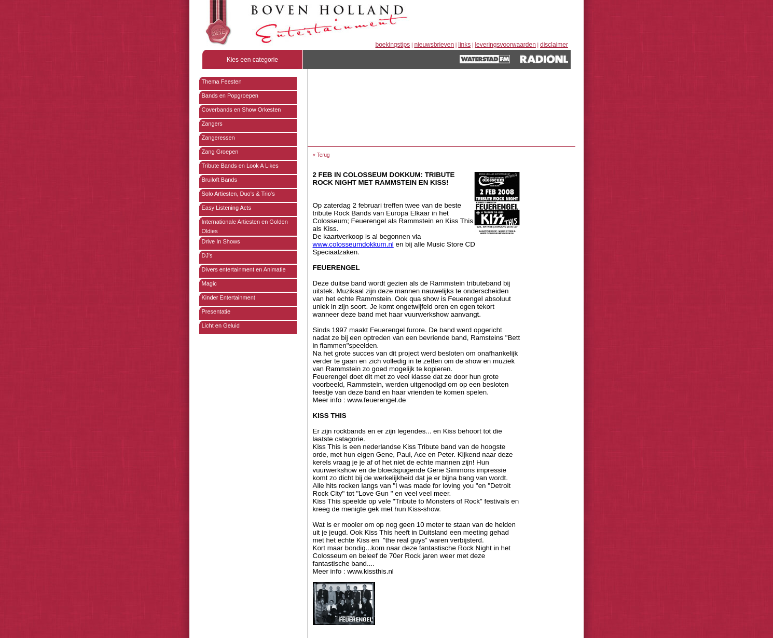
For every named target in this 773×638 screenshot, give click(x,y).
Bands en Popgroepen (230, 95)
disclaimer (554, 44)
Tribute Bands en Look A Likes (240, 165)
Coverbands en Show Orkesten (241, 109)
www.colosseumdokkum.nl (353, 244)
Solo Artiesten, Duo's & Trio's (238, 194)
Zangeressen (218, 137)
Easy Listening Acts (226, 208)
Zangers (212, 123)
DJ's (207, 255)
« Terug (321, 155)
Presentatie (216, 311)
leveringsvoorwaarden (505, 44)
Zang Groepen (220, 151)
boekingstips (393, 44)
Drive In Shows (221, 241)
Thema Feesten (222, 81)
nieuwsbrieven (434, 44)
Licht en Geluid (221, 325)
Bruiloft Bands (219, 180)
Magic (209, 283)
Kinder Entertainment (228, 297)
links (464, 44)
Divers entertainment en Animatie (244, 269)
